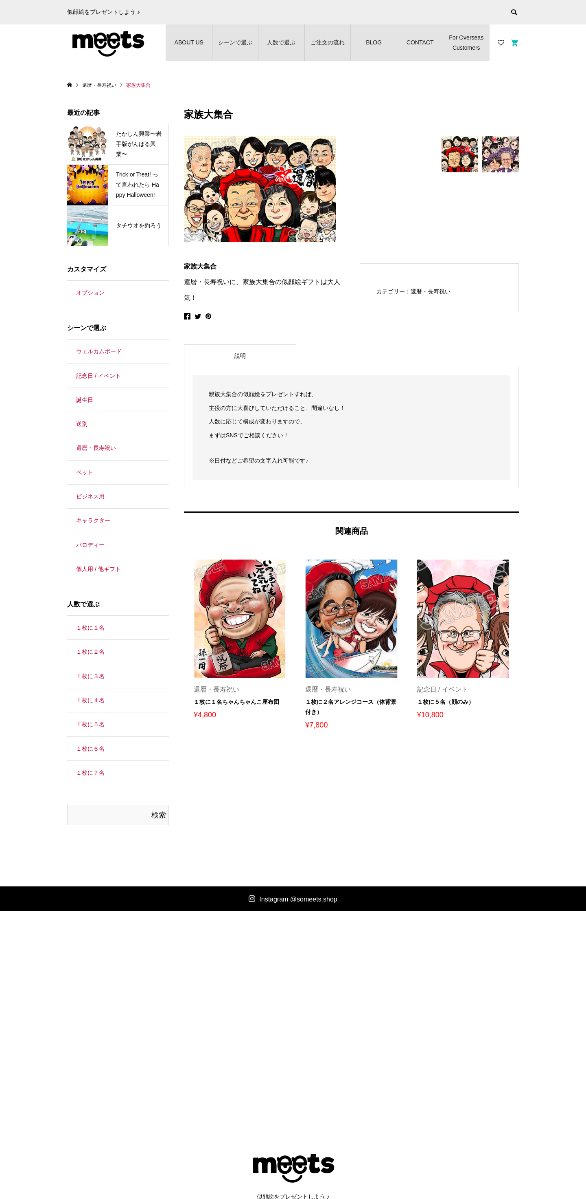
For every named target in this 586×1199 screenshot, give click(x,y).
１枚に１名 (90, 627)
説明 (240, 356)
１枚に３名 (90, 676)
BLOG (374, 42)
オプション (90, 292)
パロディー (90, 545)
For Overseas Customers (466, 42)
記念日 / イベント (98, 375)
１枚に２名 (90, 651)
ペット (84, 472)
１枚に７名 (90, 772)
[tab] (240, 355)
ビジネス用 (90, 496)
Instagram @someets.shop (298, 899)
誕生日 (84, 400)
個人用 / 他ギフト (98, 569)
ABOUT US (189, 42)
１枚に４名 (90, 700)
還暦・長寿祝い (430, 291)
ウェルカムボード (99, 351)
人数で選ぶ (281, 42)
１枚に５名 (90, 724)
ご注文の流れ (327, 42)
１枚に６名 (90, 748)
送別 (81, 424)
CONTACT (420, 42)
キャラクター (93, 520)
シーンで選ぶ (235, 42)
